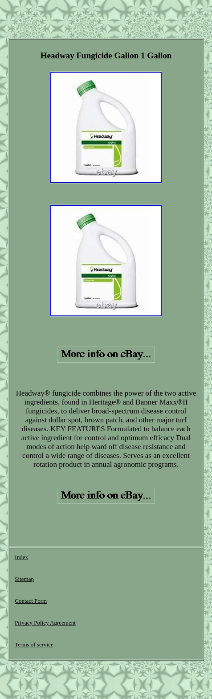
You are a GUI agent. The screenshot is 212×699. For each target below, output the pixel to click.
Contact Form (31, 600)
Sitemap (24, 579)
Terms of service (34, 644)
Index (21, 557)
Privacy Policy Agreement (45, 622)
